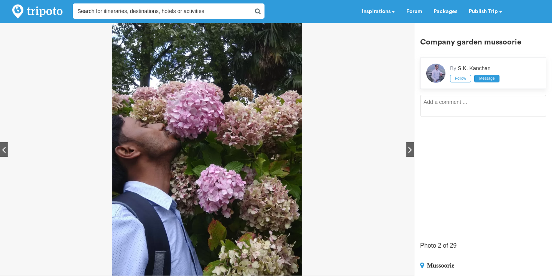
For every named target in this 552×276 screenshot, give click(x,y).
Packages (445, 11)
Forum (414, 11)
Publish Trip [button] (485, 11)
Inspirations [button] (378, 11)
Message (487, 78)
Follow (460, 78)
